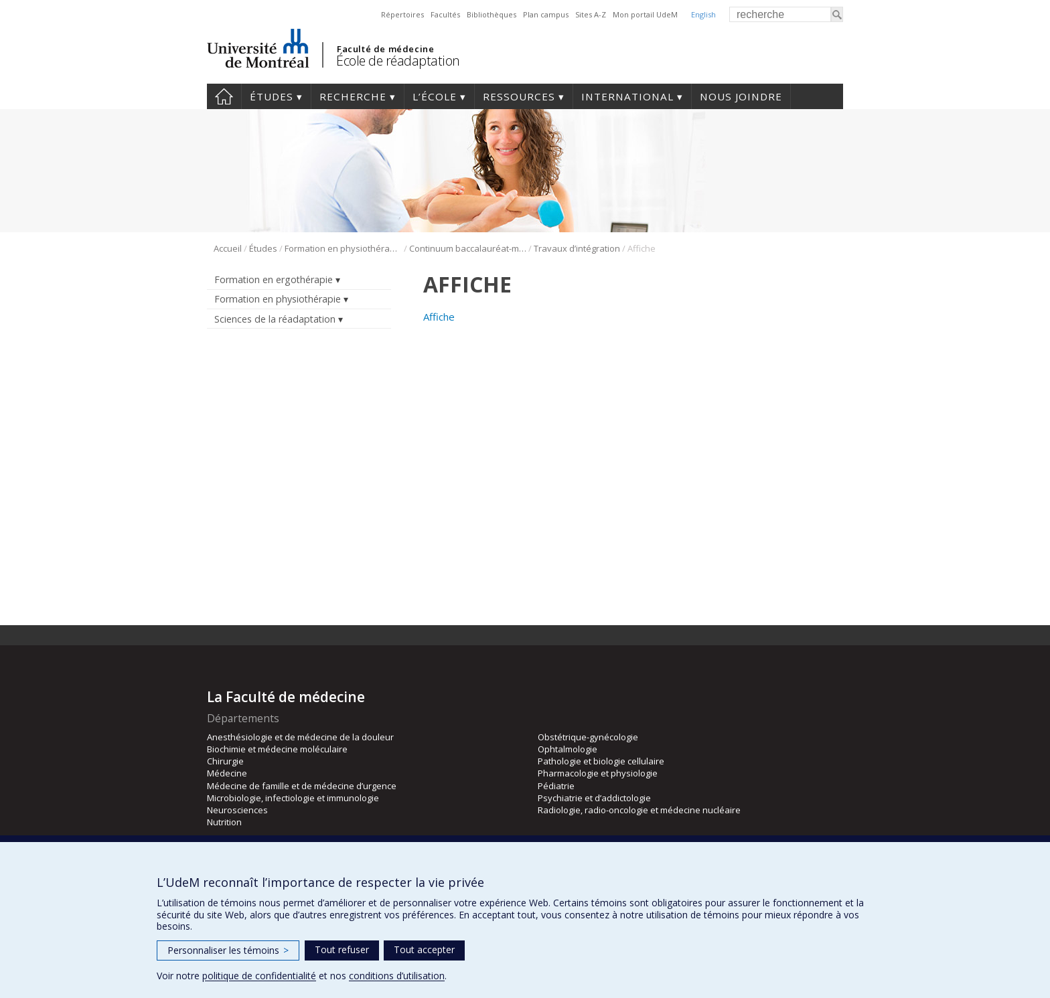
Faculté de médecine (385, 49)
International (627, 96)
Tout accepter (424, 949)
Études (271, 96)
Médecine (227, 773)
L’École (434, 96)
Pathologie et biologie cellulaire (601, 761)
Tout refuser (342, 949)
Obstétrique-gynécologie (588, 737)
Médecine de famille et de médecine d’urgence (301, 786)
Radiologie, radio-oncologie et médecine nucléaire (639, 810)
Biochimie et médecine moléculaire (277, 749)
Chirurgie (225, 761)
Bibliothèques (491, 14)
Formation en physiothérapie (343, 248)
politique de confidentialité (259, 975)
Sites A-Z (590, 14)
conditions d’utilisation (397, 975)
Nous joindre (741, 96)
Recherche (352, 96)
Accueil (224, 96)
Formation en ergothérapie (273, 279)
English (703, 14)
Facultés (445, 14)
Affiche (439, 316)
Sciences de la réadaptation (274, 319)
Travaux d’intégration (577, 248)
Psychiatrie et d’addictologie (594, 798)
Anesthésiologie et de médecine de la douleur (300, 737)
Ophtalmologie (567, 749)
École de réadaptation (398, 61)
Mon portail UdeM (645, 14)
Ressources (519, 96)
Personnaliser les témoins (228, 950)
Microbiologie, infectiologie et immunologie (293, 798)
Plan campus (546, 14)
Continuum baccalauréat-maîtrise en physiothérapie (467, 248)
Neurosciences (237, 810)
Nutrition (224, 822)
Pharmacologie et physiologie (598, 773)
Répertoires (402, 14)
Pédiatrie (556, 786)
